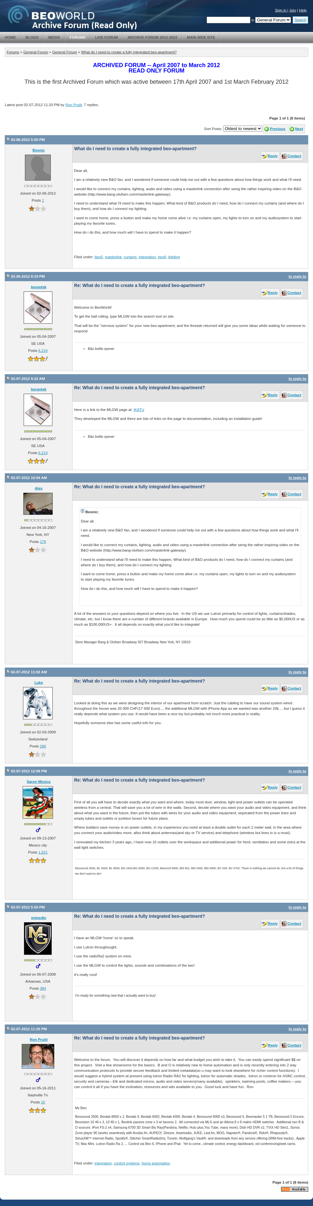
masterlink (113, 257)
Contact (294, 156)
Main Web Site (201, 37)
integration (147, 257)
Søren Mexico (39, 782)
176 (43, 542)
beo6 (162, 257)
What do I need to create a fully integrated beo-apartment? (129, 52)
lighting (174, 257)
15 (43, 1102)
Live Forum (106, 37)
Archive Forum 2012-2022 (152, 37)
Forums (78, 37)
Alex (38, 488)
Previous (278, 129)
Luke (38, 682)
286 (43, 746)
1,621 (43, 852)
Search (300, 20)
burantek (39, 287)
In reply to (297, 276)
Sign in (281, 10)
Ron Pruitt (73, 105)
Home (10, 37)
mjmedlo (38, 918)
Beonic (39, 150)
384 (43, 988)
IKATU (139, 410)
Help (303, 10)
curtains (130, 257)
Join (292, 10)
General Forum (35, 52)
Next (299, 129)
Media (54, 37)
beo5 (99, 257)
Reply (273, 156)
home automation (155, 1163)
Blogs (32, 37)
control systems (127, 1163)
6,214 (43, 350)
